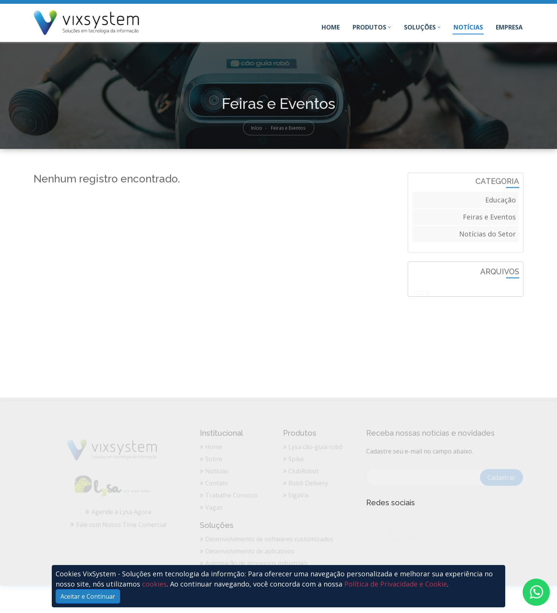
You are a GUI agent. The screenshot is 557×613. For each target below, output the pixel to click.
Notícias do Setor (487, 235)
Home (330, 28)
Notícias (468, 27)
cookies (154, 583)
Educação (500, 201)
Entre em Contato (497, 9)
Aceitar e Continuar (87, 596)
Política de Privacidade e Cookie (395, 583)
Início (256, 130)
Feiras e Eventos (489, 218)
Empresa (509, 27)
